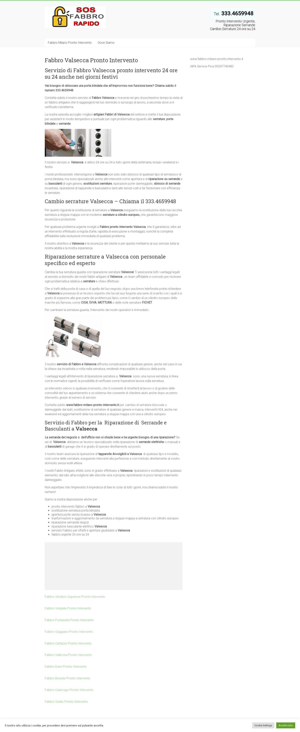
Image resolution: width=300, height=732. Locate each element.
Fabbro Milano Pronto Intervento (70, 42)
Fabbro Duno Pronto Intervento (66, 666)
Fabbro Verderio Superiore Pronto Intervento (75, 597)
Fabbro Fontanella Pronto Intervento (69, 620)
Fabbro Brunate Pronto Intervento (67, 678)
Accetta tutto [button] (286, 725)
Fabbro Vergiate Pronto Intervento (68, 608)
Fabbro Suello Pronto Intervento (66, 701)
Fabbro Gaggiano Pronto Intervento (69, 632)
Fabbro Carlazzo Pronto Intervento (68, 643)
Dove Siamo (106, 42)
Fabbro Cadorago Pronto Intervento (69, 690)
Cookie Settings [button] (263, 725)
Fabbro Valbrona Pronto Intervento (68, 655)
